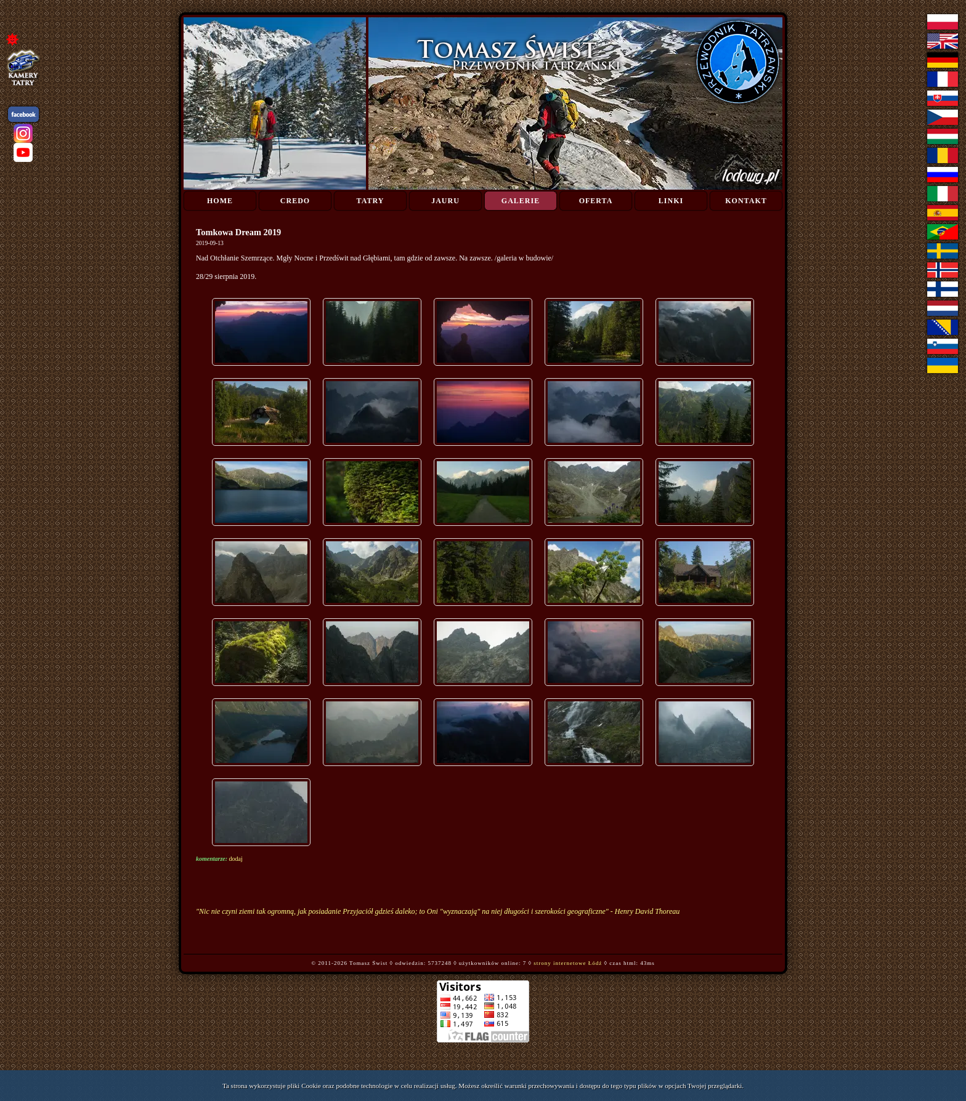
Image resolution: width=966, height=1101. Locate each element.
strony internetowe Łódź (568, 963)
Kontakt (745, 200)
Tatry (370, 200)
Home (220, 200)
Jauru (445, 200)
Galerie (520, 200)
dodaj (236, 858)
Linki (671, 200)
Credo (295, 200)
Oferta (596, 200)
